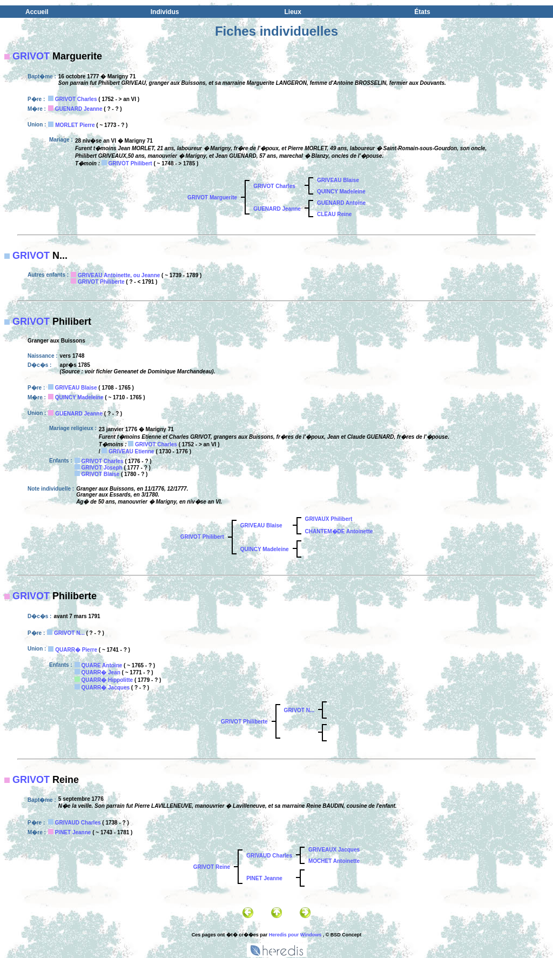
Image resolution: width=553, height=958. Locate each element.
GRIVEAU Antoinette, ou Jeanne (119, 275)
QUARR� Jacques (106, 688)
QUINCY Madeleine (341, 192)
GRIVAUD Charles (78, 823)
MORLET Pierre (75, 125)
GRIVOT (31, 56)
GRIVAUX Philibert (329, 519)
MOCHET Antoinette (334, 861)
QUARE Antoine (102, 665)
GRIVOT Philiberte (101, 282)
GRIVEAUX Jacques (334, 850)
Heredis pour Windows (295, 934)
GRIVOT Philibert (130, 163)
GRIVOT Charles (76, 99)
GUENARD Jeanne (79, 109)
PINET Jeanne (73, 832)
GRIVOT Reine (211, 867)
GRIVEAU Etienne (131, 451)
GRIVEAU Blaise (338, 180)
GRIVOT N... (69, 633)
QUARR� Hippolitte (107, 680)
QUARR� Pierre (76, 650)
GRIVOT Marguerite (212, 197)
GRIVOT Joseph (102, 468)
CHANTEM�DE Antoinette (339, 531)
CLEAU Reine (334, 214)
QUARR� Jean (101, 672)
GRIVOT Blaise (101, 474)
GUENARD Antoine (341, 203)
